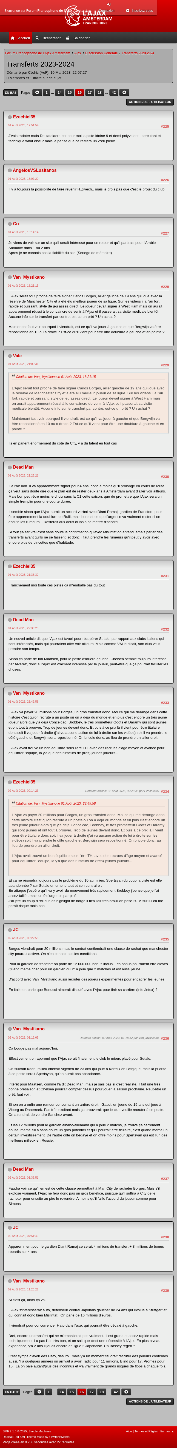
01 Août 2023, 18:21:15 (23, 285)
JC (15, 929)
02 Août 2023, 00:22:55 (23, 938)
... (53, 92)
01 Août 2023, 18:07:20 (23, 178)
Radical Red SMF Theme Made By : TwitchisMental (36, 1436)
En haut (12, 1392)
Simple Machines (39, 1431)
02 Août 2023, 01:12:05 (23, 1037)
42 (114, 92)
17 (90, 92)
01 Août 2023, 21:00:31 (23, 364)
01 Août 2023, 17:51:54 (23, 125)
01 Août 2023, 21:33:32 (23, 574)
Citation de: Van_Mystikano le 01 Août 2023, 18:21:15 (56, 377)
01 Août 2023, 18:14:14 (23, 232)
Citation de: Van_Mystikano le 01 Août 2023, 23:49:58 (56, 803)
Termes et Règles (146, 1431)
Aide (129, 1431)
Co (16, 223)
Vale (17, 356)
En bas (10, 92)
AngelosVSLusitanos (35, 170)
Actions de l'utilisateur (150, 102)
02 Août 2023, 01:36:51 (23, 1177)
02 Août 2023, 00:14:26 (23, 790)
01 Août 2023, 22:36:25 (23, 628)
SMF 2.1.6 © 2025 (15, 1431)
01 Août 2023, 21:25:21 (23, 475)
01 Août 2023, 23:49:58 (23, 701)
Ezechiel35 (24, 117)
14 (60, 92)
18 (100, 92)
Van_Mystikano (29, 277)
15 (70, 92)
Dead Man (23, 467)
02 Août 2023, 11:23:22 (23, 1289)
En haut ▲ (167, 1431)
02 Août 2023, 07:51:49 (23, 1236)
